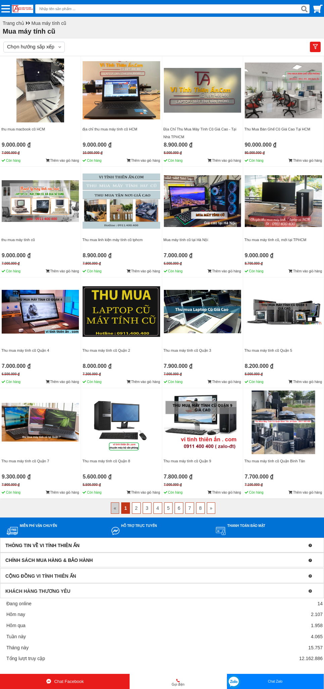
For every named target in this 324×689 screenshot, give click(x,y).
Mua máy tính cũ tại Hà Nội (186, 240)
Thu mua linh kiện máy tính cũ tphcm (112, 240)
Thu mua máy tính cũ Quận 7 (25, 461)
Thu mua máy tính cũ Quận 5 (268, 350)
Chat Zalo (275, 681)
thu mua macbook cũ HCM (23, 129)
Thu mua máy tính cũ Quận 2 (106, 350)
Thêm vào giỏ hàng (62, 160)
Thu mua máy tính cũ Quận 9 (187, 461)
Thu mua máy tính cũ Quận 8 (106, 461)
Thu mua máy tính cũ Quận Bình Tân (274, 461)
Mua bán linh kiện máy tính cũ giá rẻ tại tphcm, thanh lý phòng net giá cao (77, 670)
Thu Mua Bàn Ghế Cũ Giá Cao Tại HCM (277, 129)
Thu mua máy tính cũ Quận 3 (187, 350)
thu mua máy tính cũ (18, 240)
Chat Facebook (65, 681)
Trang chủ (13, 23)
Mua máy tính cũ (49, 23)
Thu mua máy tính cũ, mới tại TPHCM (275, 240)
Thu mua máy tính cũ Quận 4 (25, 350)
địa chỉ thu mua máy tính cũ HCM (109, 129)
